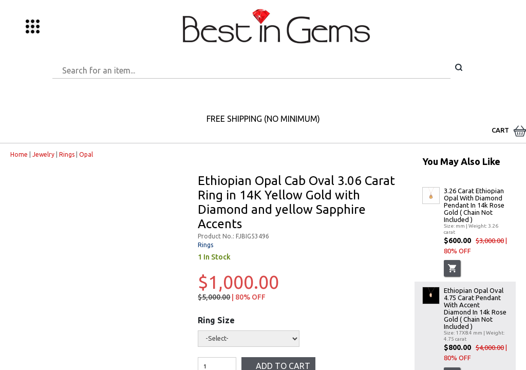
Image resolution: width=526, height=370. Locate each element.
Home (19, 154)
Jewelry (43, 154)
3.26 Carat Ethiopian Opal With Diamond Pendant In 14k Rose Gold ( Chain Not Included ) (474, 205)
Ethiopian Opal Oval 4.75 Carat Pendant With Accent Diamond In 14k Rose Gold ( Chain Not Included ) (475, 308)
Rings (66, 154)
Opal (86, 154)
